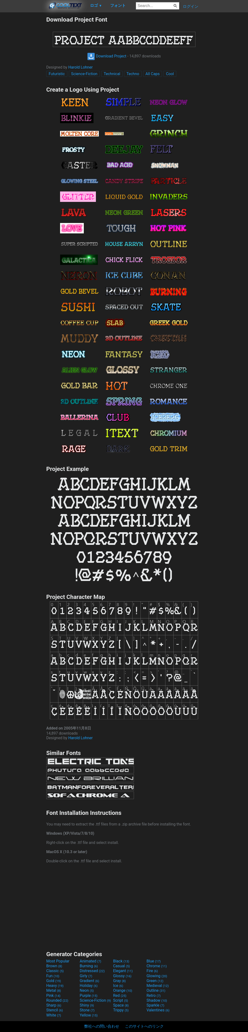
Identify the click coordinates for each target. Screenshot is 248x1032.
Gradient (89, 980)
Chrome (157, 966)
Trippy (121, 1010)
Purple (88, 995)
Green (155, 980)
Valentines (158, 1010)
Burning (89, 966)
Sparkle (155, 1005)
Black (121, 961)
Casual (121, 966)
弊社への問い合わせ (101, 1026)
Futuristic (57, 73)
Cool (170, 73)
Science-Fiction (84, 73)
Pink (53, 995)
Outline (156, 990)
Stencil (54, 1010)
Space (121, 1005)
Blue (154, 961)
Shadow (157, 1000)
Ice (118, 985)
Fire (152, 970)
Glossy (122, 976)
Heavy (54, 985)
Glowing (157, 976)
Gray (119, 980)
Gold (53, 980)
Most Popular (58, 961)
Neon (87, 990)
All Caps (153, 73)
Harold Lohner (80, 67)
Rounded (57, 1000)
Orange (122, 990)
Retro (154, 995)
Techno (132, 73)
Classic (55, 970)
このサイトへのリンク (144, 1026)
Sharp (53, 1005)
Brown (54, 966)
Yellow (89, 1015)
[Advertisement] (23, 88)
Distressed (92, 970)
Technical (112, 73)
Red (119, 995)
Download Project (106, 56)
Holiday (89, 985)
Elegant (123, 970)
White (53, 1015)
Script (120, 1000)
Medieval (158, 985)
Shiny (87, 1005)
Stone (87, 1010)
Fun (52, 976)
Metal (53, 990)
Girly (86, 976)
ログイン (190, 6)
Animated (90, 961)
